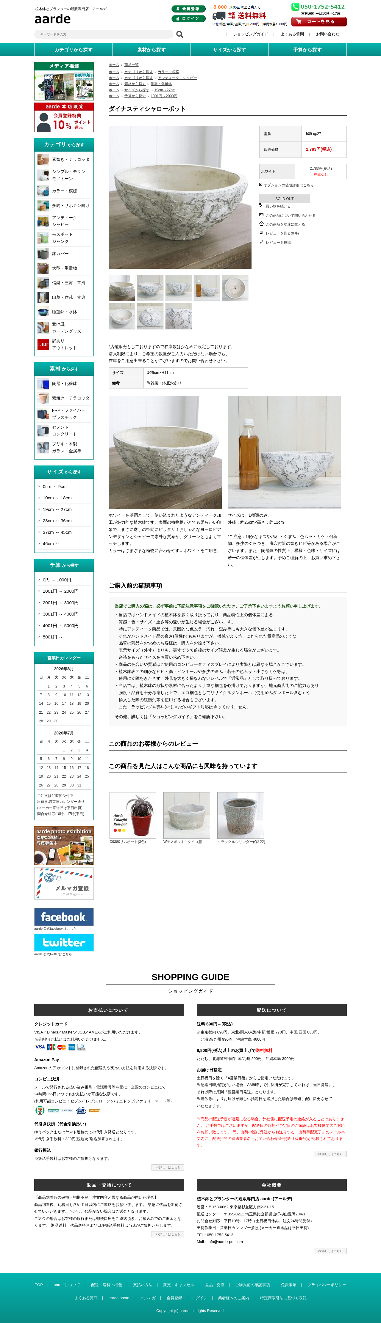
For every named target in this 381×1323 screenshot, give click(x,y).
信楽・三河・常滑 (68, 282)
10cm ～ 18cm (57, 497)
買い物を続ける (278, 206)
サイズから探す (136, 90)
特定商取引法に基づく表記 (283, 1298)
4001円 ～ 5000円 (61, 625)
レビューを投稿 (278, 242)
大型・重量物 (64, 268)
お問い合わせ (327, 34)
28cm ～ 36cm (57, 520)
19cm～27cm (164, 90)
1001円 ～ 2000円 (61, 591)
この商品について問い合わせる (291, 215)
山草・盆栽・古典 (68, 297)
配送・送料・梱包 (106, 1285)
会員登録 (174, 1298)
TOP (39, 1285)
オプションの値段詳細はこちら (289, 185)
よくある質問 (292, 34)
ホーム (114, 65)
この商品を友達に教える (285, 224)
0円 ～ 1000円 (57, 579)
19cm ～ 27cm (57, 509)
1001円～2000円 (164, 96)
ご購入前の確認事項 (252, 1285)
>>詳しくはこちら (168, 1167)
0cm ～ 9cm (55, 486)
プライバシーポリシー (326, 1285)
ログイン (199, 1298)
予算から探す (135, 96)
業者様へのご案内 (233, 1298)
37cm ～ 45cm (57, 532)
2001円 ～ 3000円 (61, 602)
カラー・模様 (64, 190)
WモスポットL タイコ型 (182, 842)
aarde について (67, 1285)
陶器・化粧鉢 (64, 383)
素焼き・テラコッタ (71, 159)
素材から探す (135, 84)
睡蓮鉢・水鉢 (64, 311)
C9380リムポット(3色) (128, 842)
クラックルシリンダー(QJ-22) (241, 842)
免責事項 (288, 1285)
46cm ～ (51, 543)
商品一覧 (131, 65)
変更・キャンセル (178, 1285)
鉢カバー (60, 253)
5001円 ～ (53, 636)
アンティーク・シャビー (177, 78)
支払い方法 (142, 1285)
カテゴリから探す (138, 72)
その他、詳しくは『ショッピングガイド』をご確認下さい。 (171, 716)
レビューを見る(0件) (282, 233)
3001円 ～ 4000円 (61, 613)
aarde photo (119, 1298)
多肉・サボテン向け (71, 205)
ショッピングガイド (250, 34)
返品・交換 (214, 1285)
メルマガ (148, 1298)
